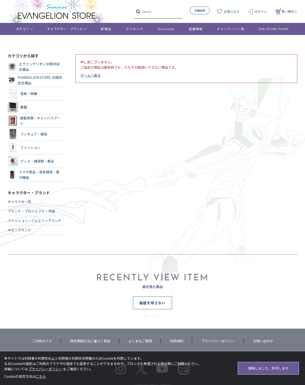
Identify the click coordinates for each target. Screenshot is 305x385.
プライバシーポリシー (218, 340)
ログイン (260, 11)
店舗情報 (195, 29)
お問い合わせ (263, 340)
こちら (41, 376)
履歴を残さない (152, 302)
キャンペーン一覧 (230, 29)
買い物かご (286, 11)
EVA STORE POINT (274, 29)
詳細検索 (199, 10)
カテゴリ (22, 29)
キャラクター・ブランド (65, 29)
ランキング (134, 29)
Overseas (166, 29)
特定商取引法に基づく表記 (90, 340)
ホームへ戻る (90, 75)
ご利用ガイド (42, 340)
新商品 (106, 29)
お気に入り (232, 11)
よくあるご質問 (140, 340)
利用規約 (176, 340)
